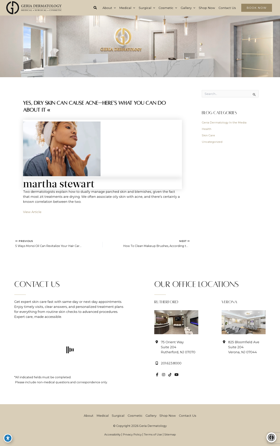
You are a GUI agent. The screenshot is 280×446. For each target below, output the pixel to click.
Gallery (151, 416)
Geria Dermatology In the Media (225, 122)
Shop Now (168, 416)
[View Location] (174, 347)
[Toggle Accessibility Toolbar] (8, 438)
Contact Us (189, 416)
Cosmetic (135, 416)
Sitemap (171, 434)
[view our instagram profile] (163, 375)
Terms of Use (153, 434)
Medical (101, 416)
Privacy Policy (132, 434)
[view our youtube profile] (176, 375)
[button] (92, 8)
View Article (32, 212)
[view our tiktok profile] (170, 375)
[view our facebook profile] (157, 375)
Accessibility (111, 434)
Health (207, 129)
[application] (111, 8)
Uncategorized (212, 142)
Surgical (117, 416)
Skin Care (208, 135)
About (87, 416)
